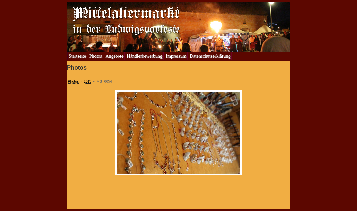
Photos (95, 56)
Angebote (114, 56)
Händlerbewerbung (144, 56)
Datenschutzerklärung (210, 56)
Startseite (77, 56)
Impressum (176, 56)
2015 (87, 81)
